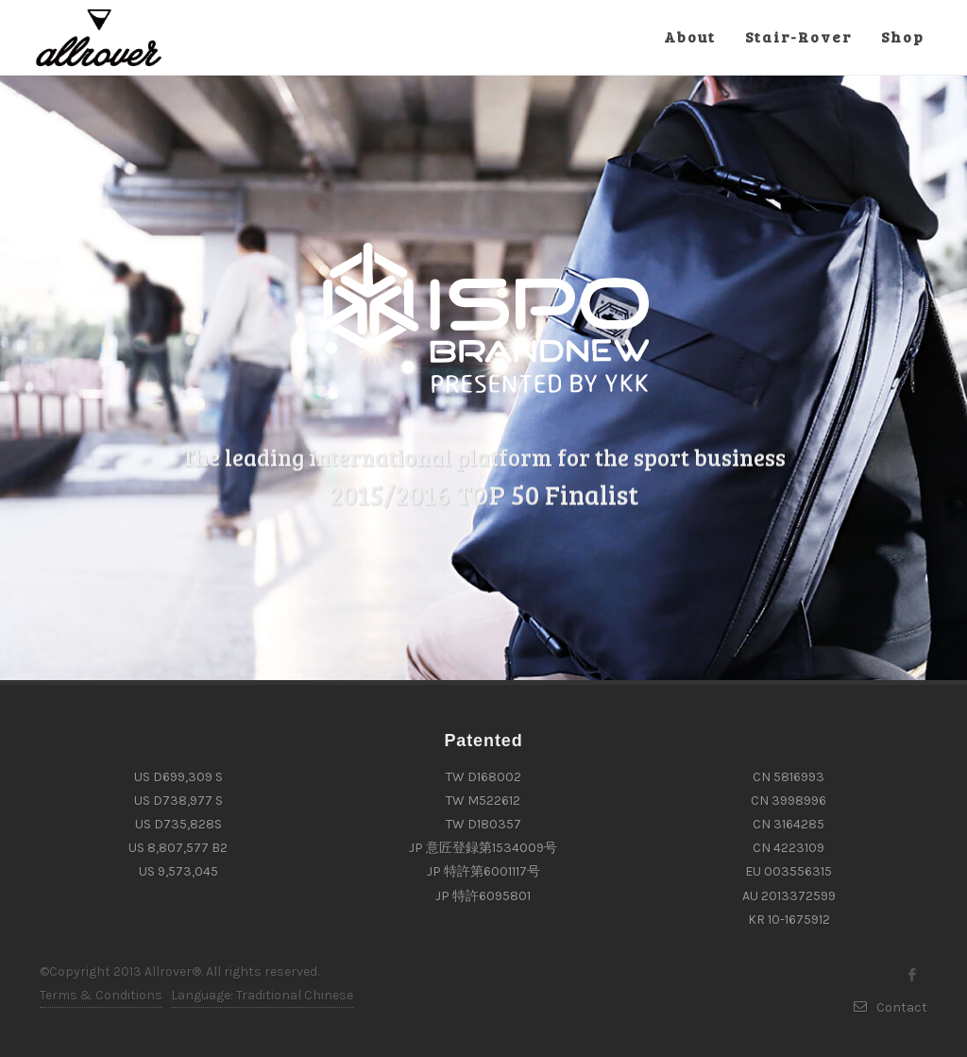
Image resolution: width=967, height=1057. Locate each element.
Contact (890, 1007)
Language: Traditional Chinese (262, 995)
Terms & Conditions (101, 995)
